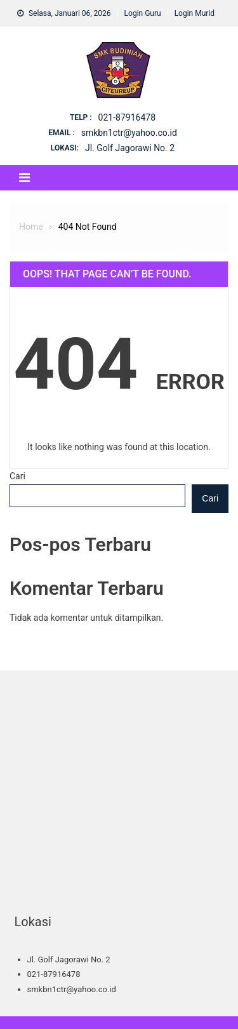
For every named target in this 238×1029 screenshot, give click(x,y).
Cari (17, 476)
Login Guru (142, 13)
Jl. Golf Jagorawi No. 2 (130, 147)
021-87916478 (126, 117)
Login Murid (195, 13)
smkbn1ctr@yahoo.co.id (129, 132)
